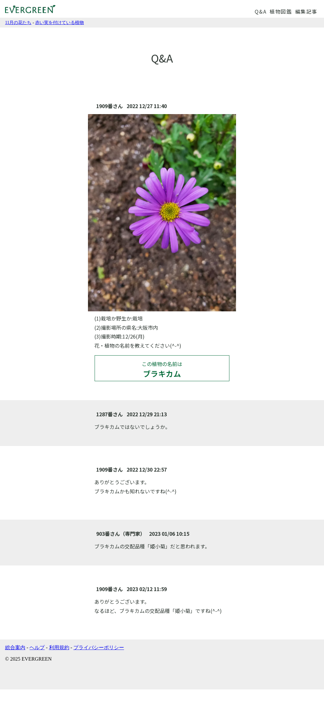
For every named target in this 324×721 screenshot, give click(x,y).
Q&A (260, 11)
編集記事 (306, 11)
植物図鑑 (281, 11)
